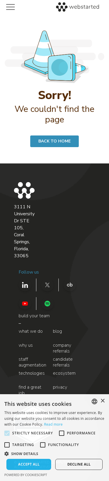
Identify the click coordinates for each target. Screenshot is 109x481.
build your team (34, 316)
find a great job (30, 390)
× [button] (102, 401)
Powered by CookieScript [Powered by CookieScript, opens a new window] (25, 475)
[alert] (54, 437)
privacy (60, 387)
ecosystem (64, 373)
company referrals (62, 348)
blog (57, 331)
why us (26, 345)
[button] (54, 454)
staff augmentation (32, 362)
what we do (31, 331)
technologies (32, 373)
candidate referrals (63, 362)
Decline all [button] (79, 464)
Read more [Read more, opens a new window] (53, 424)
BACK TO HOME (54, 141)
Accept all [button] (29, 464)
